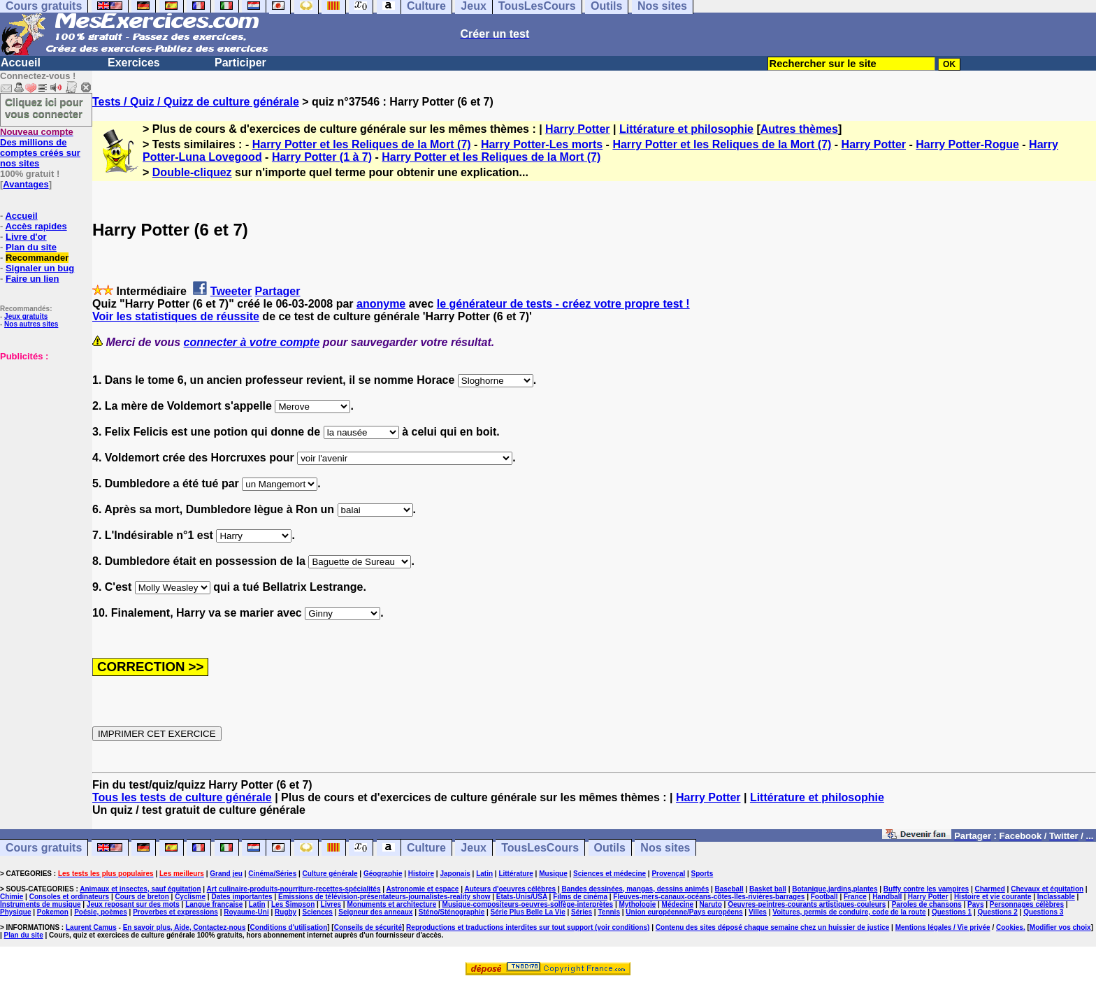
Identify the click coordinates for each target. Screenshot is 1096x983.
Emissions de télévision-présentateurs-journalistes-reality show (384, 897)
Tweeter (231, 291)
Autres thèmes (799, 129)
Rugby (285, 912)
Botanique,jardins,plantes (834, 889)
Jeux (473, 848)
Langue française (214, 904)
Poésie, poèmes (100, 912)
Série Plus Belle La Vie (528, 912)
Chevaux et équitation (1047, 889)
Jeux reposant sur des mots (133, 904)
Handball (887, 897)
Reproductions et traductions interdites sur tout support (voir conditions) (527, 927)
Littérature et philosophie (686, 129)
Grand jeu (226, 873)
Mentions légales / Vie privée (942, 927)
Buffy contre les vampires (926, 889)
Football (824, 897)
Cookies (1009, 927)
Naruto (711, 904)
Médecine (678, 904)
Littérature (515, 873)
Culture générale (330, 873)
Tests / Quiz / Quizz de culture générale (195, 102)
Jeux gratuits (26, 316)
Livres (331, 904)
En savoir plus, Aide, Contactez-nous (184, 927)
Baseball (729, 889)
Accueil (21, 63)
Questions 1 (952, 912)
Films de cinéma (580, 897)
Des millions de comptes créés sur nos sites (40, 147)
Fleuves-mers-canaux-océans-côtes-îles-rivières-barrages (709, 897)
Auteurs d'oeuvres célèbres (510, 889)
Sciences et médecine (609, 873)
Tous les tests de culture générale (182, 797)
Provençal (668, 873)
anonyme (380, 304)
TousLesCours (540, 848)
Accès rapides (35, 226)
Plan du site (31, 247)
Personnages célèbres (1027, 904)
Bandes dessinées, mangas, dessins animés (635, 889)
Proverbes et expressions (175, 912)
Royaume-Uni (246, 912)
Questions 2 (998, 912)
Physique (15, 912)
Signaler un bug (40, 268)
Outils (610, 848)
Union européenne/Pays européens (684, 912)
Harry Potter (577, 129)
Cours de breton (142, 897)
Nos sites (665, 848)
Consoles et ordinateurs (69, 897)
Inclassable (1056, 897)
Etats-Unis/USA (521, 897)
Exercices (134, 63)
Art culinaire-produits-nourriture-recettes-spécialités (294, 889)
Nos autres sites (31, 324)
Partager (278, 291)
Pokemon (52, 912)
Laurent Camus (91, 927)
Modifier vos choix (1060, 927)
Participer (240, 63)
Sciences (318, 912)
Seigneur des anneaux (375, 912)
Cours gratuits (44, 848)
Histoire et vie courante (993, 897)
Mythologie (637, 904)
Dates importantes (241, 897)
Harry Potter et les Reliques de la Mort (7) (361, 144)
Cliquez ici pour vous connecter (44, 108)
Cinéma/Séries (272, 873)
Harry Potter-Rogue (967, 144)
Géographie (383, 873)
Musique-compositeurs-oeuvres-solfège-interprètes (528, 904)
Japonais (455, 873)
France (855, 897)
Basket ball (767, 889)
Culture (426, 848)
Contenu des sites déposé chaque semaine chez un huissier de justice (773, 927)
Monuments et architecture (391, 904)
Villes (758, 912)
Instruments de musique (40, 904)
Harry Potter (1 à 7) (322, 157)
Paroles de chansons (927, 904)
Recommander (37, 257)
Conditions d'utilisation (289, 927)
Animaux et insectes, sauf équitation (140, 889)
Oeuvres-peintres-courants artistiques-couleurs (807, 904)
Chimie (11, 897)
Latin (484, 873)
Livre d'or (26, 236)
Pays (975, 904)
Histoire (421, 873)
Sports (702, 873)
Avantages (25, 184)
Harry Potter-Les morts (542, 144)
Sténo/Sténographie (451, 912)
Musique (553, 873)
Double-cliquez (192, 172)
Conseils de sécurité (368, 927)
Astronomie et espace (422, 889)
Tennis (608, 912)
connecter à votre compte (252, 342)
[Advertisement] (42, 431)
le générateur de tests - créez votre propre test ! (563, 304)
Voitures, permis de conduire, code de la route (848, 912)
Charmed (989, 889)
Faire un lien (32, 278)
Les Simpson (293, 904)
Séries (581, 912)
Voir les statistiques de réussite (175, 316)
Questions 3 (1043, 912)
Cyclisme (190, 897)
